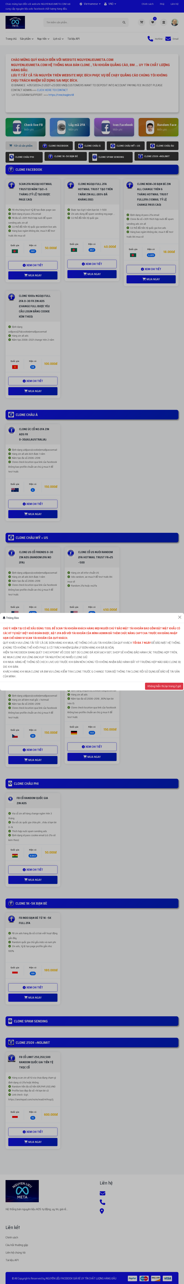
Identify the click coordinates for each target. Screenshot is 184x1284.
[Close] (180, 617)
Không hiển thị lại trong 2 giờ (164, 686)
